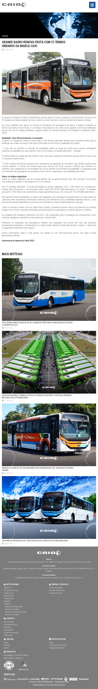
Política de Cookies (12, 609)
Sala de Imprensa (10, 624)
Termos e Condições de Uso (16, 612)
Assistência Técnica (56, 590)
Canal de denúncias (11, 632)
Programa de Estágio (57, 648)
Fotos (6, 642)
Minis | (11, 658)
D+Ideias (7, 601)
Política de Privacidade (13, 606)
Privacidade (8, 630)
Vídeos (6, 648)
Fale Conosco (9, 622)
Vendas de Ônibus (56, 588)
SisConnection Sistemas (55, 685)
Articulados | (9, 655)
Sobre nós (8, 588)
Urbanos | (19, 658)
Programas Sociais (11, 590)
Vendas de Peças (55, 593)
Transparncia (9, 598)
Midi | (6, 658)
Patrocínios (8, 635)
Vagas (51, 642)
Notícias (7, 645)
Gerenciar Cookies (12, 614)
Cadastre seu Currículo (58, 645)
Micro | (26, 655)
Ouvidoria (7, 627)
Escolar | (18, 655)
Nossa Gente (9, 596)
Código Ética (9, 593)
